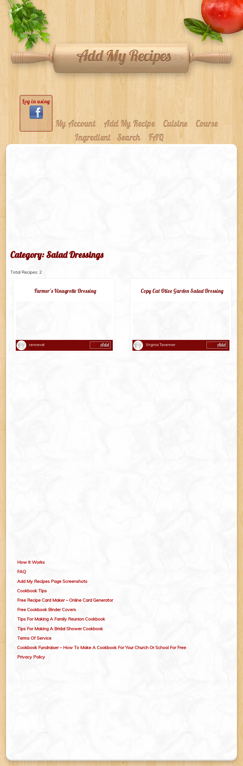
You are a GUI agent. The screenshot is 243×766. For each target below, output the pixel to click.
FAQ (156, 137)
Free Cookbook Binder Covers (46, 609)
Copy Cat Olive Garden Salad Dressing (182, 291)
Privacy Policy (31, 657)
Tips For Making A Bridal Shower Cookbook (60, 628)
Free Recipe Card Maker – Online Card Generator (65, 600)
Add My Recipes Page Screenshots (52, 581)
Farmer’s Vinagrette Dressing (65, 291)
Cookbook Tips (32, 590)
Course (207, 124)
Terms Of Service (34, 638)
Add (104, 345)
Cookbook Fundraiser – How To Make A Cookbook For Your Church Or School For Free (101, 647)
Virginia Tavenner (161, 344)
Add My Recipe (129, 124)
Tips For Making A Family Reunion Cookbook (61, 619)
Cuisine (175, 124)
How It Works (31, 562)
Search (128, 137)
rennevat (37, 344)
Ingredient (92, 137)
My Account (75, 124)
